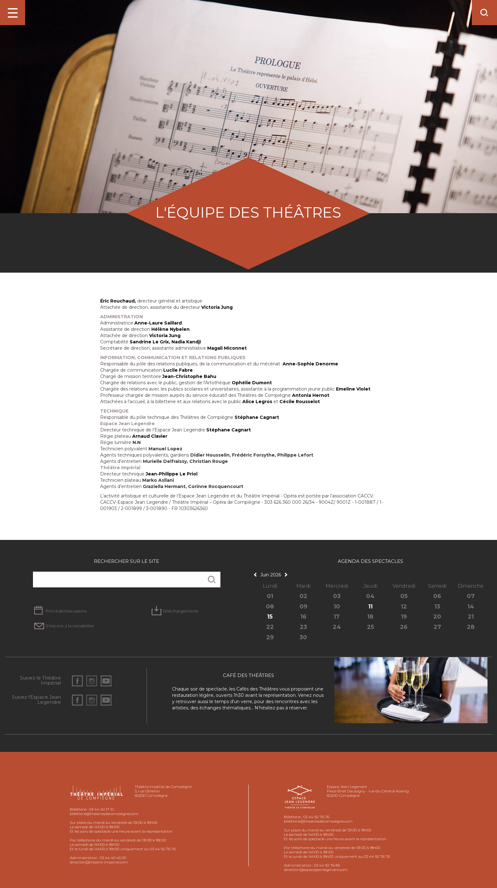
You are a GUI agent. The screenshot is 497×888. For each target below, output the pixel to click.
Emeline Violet (353, 389)
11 (370, 606)
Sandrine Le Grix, (150, 342)
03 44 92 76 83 (327, 865)
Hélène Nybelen (170, 329)
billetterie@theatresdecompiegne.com (104, 813)
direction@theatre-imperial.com (99, 862)
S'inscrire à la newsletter (70, 625)
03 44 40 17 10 (101, 809)
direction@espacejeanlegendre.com (316, 869)
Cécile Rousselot (299, 401)
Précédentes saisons (66, 610)
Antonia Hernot (310, 395)
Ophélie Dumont (252, 383)
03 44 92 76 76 (316, 816)
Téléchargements (180, 610)
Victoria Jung (217, 307)
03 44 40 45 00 (113, 857)
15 (270, 616)
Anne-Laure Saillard (158, 323)
